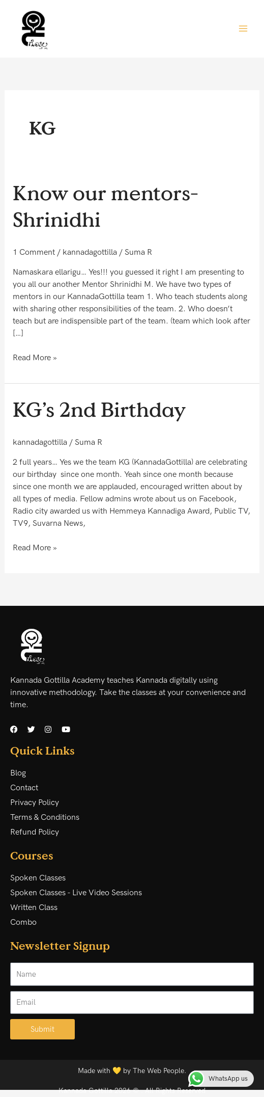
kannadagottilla (90, 252)
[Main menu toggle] (243, 28)
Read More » (35, 357)
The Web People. (159, 1070)
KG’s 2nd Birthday (99, 409)
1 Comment (34, 252)
